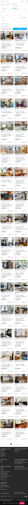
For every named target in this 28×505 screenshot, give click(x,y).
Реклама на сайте (16, 493)
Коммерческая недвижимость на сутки (21, 467)
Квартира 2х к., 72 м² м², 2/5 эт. (6, 154)
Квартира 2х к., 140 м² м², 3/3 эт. (7, 338)
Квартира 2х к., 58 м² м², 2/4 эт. (6, 406)
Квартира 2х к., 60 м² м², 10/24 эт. (6, 131)
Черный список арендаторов (5, 486)
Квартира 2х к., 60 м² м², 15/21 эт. (20, 270)
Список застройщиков (4, 485)
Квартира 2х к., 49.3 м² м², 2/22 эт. (20, 108)
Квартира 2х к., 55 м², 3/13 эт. (6, 40)
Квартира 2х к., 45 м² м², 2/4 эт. (6, 177)
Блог (14, 492)
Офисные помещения (4, 473)
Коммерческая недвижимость (19, 460)
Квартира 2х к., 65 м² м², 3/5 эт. (6, 428)
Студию (2, 451)
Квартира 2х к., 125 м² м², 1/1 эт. (21, 40)
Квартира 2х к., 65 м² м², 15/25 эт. (6, 247)
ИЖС (1, 460)
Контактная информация (5, 499)
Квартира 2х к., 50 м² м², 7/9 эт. (6, 200)
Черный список (21, 492)
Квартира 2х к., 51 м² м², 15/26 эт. (6, 63)
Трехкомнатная (3, 455)
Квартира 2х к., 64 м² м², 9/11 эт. (21, 223)
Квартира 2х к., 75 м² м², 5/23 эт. (7, 85)
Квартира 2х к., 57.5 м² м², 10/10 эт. (21, 177)
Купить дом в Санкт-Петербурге (21, 448)
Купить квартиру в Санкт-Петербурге (6, 449)
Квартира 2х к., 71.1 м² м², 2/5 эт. (20, 384)
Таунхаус (16, 451)
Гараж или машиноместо (19, 463)
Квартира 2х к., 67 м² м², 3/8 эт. (6, 223)
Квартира (2, 467)
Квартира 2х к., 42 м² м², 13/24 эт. (6, 270)
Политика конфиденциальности (6, 500)
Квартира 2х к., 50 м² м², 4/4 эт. (20, 154)
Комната (2, 456)
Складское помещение (4, 477)
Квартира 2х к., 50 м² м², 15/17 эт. (20, 292)
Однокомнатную (3, 452)
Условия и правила (23, 493)
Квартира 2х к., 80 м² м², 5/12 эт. (21, 200)
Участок (2, 478)
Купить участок (4, 459)
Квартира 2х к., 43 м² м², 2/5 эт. (20, 85)
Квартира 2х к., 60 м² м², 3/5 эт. (6, 314)
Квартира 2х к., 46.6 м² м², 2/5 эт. (6, 292)
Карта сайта (11, 499)
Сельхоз (2, 462)
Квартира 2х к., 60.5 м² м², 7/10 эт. (20, 361)
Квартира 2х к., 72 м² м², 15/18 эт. (20, 429)
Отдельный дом (17, 450)
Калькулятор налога (4, 489)
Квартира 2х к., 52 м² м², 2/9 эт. (20, 406)
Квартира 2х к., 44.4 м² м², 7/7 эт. (6, 108)
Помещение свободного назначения (20, 462)
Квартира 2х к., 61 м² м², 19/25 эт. (20, 63)
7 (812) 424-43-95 (5, 493)
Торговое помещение (4, 474)
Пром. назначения (3, 479)
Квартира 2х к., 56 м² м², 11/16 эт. (20, 315)
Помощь (16, 492)
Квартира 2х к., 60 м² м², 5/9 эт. (20, 338)
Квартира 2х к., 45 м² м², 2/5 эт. (6, 383)
